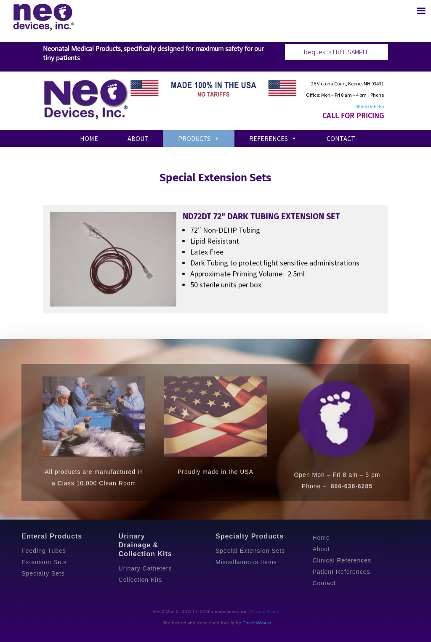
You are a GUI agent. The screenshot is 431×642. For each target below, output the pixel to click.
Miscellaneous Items (246, 562)
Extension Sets (44, 562)
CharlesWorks (256, 623)
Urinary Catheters (145, 568)
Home (89, 138)
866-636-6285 (369, 106)
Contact (341, 138)
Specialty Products (250, 536)
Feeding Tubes (43, 550)
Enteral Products (51, 536)
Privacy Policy (264, 611)
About (138, 138)
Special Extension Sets (250, 550)
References (273, 138)
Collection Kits (140, 579)
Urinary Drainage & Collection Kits (145, 545)
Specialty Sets (43, 573)
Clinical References (341, 560)
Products (199, 138)
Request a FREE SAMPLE (336, 52)
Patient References (341, 571)
